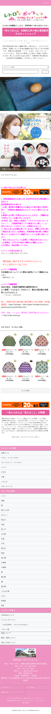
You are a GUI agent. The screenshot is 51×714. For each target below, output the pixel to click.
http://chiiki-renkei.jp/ (12, 315)
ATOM (27, 702)
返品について (40, 698)
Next (48, 157)
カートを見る (30, 687)
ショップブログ (40, 700)
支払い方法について (18, 698)
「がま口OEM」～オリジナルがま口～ (15, 624)
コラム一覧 (5, 629)
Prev (3, 157)
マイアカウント (5, 687)
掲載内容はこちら (8, 277)
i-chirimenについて (7, 615)
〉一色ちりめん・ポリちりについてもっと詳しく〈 (25, 437)
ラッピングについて (8, 620)
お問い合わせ (5, 692)
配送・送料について (29, 698)
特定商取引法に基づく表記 (13, 700)
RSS (23, 702)
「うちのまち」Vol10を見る (12, 295)
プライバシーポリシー (28, 700)
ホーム (9, 698)
